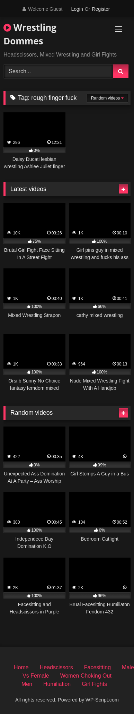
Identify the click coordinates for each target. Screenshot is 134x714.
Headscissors (56, 667)
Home (21, 667)
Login (77, 9)
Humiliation (57, 684)
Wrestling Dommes (29, 34)
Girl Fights (94, 684)
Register (101, 9)
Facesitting (97, 667)
